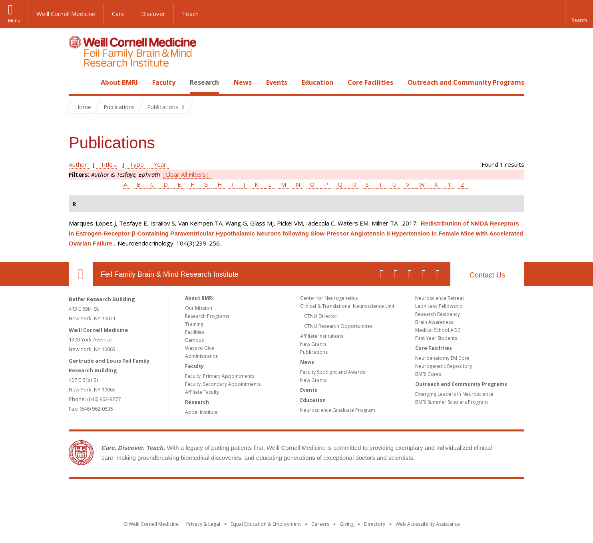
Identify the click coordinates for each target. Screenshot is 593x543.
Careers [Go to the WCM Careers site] (320, 524)
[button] (579, 14)
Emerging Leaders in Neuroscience (454, 394)
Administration (202, 356)
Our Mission (198, 308)
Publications (314, 352)
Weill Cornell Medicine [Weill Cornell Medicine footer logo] (238, 495)
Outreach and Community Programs (466, 82)
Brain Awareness (434, 322)
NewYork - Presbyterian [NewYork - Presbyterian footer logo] (363, 495)
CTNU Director (320, 316)
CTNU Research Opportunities (338, 326)
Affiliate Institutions (321, 336)
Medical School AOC (438, 330)
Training (194, 324)
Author (78, 164)
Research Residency (437, 314)
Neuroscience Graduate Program (337, 410)
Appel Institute (201, 412)
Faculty (163, 82)
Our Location (81, 274)
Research (204, 82)
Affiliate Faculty (202, 392)
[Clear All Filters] (185, 174)
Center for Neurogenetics (329, 298)
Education (317, 82)
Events (276, 82)
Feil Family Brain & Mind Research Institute (170, 274)
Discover (153, 14)
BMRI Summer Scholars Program (451, 402)
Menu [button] (14, 20)
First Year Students (436, 338)
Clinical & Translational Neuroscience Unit (347, 306)
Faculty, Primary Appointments (219, 376)
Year (159, 164)
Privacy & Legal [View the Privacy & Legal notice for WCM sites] (203, 524)
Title (106, 164)
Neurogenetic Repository (443, 366)
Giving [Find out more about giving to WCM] (347, 524)
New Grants (313, 344)
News (243, 82)
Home (77, 82)
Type (136, 164)
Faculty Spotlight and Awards (332, 372)
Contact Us (487, 275)
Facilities (194, 332)
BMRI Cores (428, 374)
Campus (194, 340)
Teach (190, 14)
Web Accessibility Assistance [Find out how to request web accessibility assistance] (428, 524)
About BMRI (119, 82)
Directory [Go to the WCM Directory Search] (374, 524)
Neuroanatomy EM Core (442, 358)
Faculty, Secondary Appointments (223, 384)
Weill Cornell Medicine (66, 14)
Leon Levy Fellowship (439, 306)
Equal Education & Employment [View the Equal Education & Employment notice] (266, 524)
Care (118, 14)
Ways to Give (199, 348)
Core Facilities (370, 82)
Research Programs (207, 316)
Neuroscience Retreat (439, 298)
